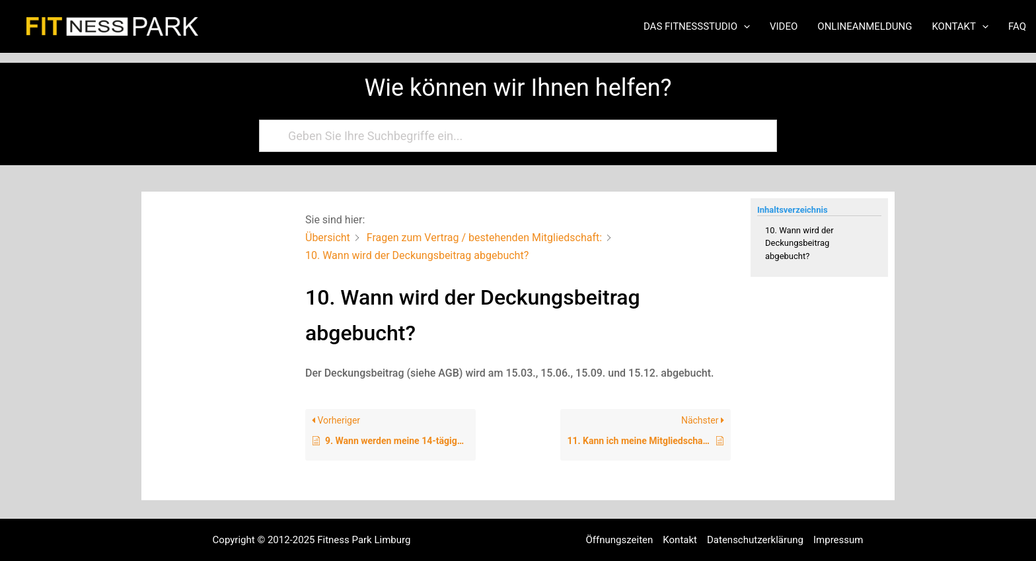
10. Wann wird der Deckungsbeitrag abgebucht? (799, 243)
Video (783, 26)
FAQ (1017, 26)
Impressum (838, 540)
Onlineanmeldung (864, 26)
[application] (743, 26)
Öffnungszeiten (619, 540)
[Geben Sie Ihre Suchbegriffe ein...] (512, 135)
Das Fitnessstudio (697, 26)
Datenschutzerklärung (755, 540)
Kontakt (960, 26)
